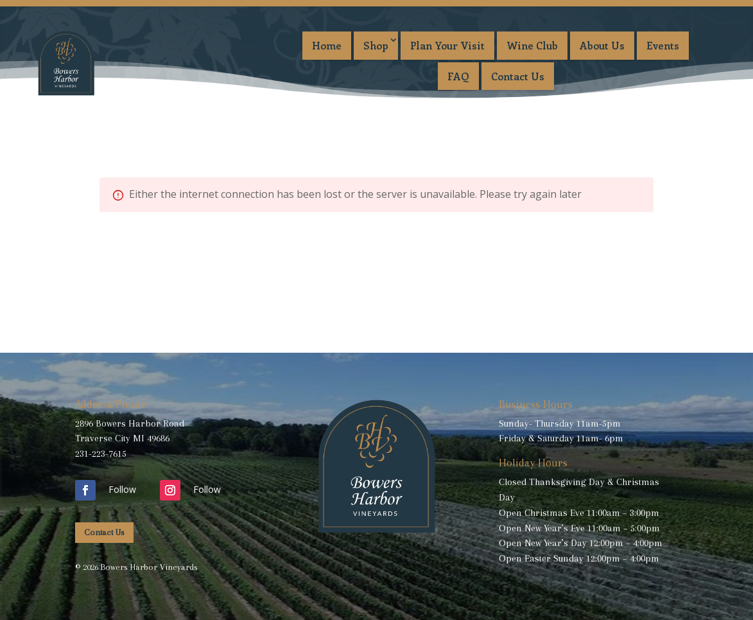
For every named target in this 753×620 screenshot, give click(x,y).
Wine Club (532, 45)
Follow (122, 489)
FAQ (458, 76)
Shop (375, 45)
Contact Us (517, 76)
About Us (602, 45)
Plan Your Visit (447, 45)
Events (662, 45)
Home (327, 45)
